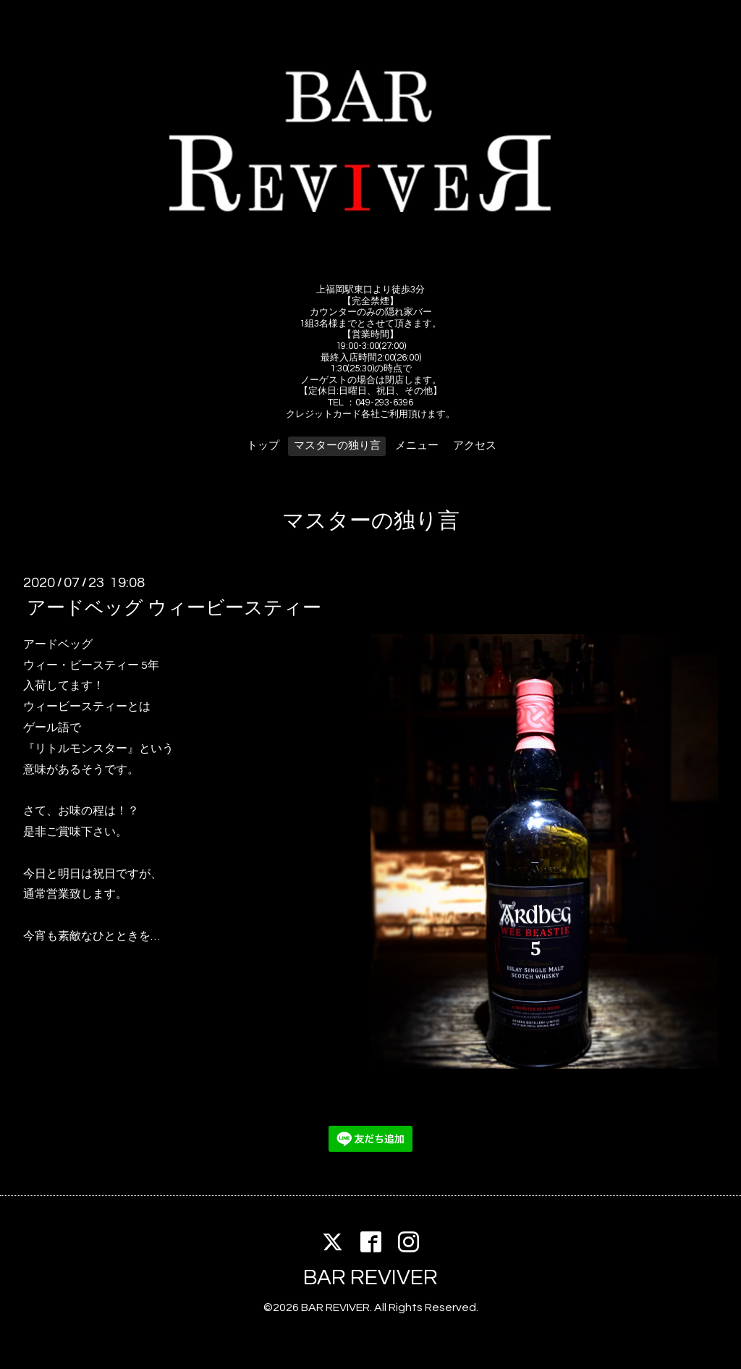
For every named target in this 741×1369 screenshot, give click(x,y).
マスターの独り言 (337, 445)
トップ (263, 445)
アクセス (474, 445)
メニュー (417, 445)
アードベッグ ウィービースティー (174, 608)
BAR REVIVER (370, 1277)
